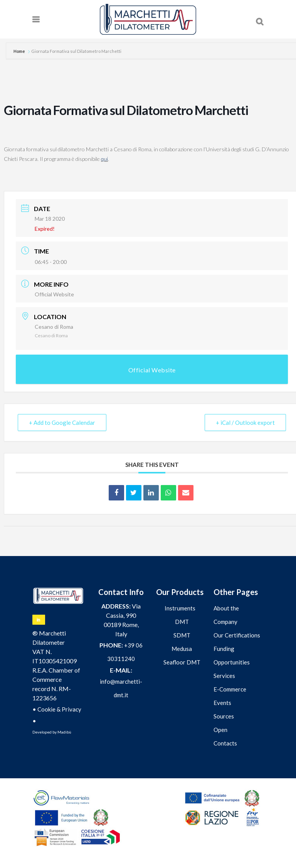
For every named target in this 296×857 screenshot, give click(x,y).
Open (220, 729)
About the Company (226, 615)
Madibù (64, 732)
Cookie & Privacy (59, 709)
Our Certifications (237, 635)
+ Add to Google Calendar (62, 422)
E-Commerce (230, 689)
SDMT (181, 635)
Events (222, 702)
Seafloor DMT (181, 662)
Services (224, 675)
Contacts (225, 743)
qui (104, 159)
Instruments (180, 608)
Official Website (54, 294)
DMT (182, 621)
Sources (224, 716)
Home (19, 51)
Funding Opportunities (232, 655)
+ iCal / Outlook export (245, 422)
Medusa (182, 648)
